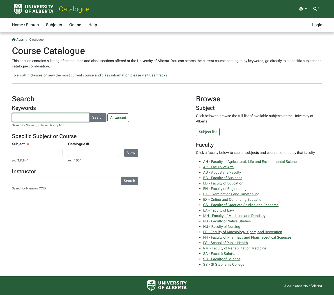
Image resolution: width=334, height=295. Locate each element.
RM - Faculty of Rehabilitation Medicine (234, 248)
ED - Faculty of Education (223, 183)
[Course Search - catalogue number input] (93, 153)
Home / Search (25, 24)
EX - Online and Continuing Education (233, 199)
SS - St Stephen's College (223, 264)
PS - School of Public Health (225, 243)
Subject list (208, 132)
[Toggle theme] (302, 9)
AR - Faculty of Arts (218, 167)
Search (98, 117)
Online (75, 24)
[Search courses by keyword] (51, 117)
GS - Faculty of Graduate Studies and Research (241, 205)
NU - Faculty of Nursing (221, 226)
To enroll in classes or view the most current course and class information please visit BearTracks (89, 75)
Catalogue (74, 9)
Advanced (118, 117)
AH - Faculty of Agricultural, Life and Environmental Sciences (251, 161)
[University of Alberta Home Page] (33, 9)
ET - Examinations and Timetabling (231, 194)
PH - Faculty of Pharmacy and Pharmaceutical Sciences (247, 237)
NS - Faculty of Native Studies (227, 221)
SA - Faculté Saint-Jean (222, 253)
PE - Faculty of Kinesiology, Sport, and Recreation (242, 232)
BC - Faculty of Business (222, 178)
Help (92, 24)
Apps (18, 39)
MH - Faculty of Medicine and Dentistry (234, 216)
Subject (18, 144)
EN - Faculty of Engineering (224, 189)
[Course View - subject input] (37, 153)
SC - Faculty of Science (221, 259)
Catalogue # (78, 144)
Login (317, 24)
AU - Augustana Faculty (222, 172)
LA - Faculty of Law (218, 210)
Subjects (54, 24)
